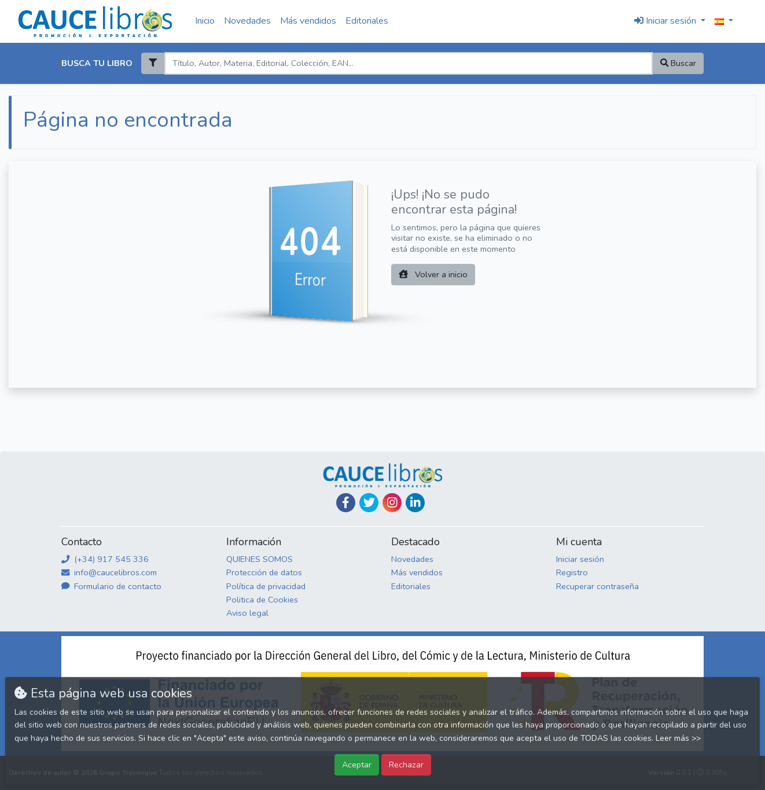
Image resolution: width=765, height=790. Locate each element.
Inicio (205, 20)
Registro (572, 572)
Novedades (247, 20)
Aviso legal (247, 613)
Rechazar (406, 764)
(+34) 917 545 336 (105, 559)
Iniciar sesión (580, 559)
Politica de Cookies (262, 599)
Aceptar (357, 764)
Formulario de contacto (111, 586)
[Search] (408, 63)
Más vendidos (308, 20)
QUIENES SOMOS (259, 559)
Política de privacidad (266, 586)
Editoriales (366, 20)
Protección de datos (264, 572)
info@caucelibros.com (109, 572)
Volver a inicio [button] (433, 274)
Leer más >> (678, 738)
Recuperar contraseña (597, 586)
